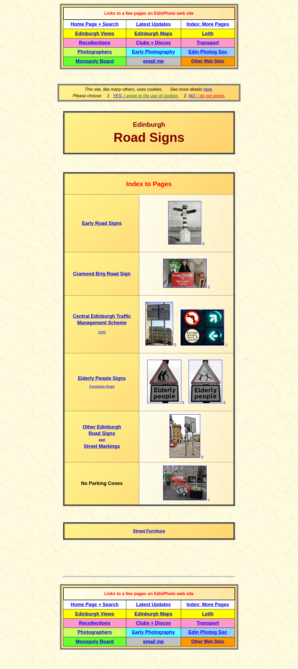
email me (153, 61)
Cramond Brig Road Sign (102, 273)
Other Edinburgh (101, 427)
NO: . (207, 95)
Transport (208, 42)
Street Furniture (149, 531)
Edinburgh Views (94, 33)
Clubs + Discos (153, 42)
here (207, 89)
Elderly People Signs (102, 378)
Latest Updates (153, 24)
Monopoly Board (95, 61)
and (102, 440)
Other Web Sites (207, 61)
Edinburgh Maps (154, 33)
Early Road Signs (102, 223)
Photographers (94, 52)
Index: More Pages (207, 24)
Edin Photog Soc (207, 52)
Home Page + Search (95, 24)
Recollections (94, 42)
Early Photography (153, 52)
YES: (145, 95)
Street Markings (102, 446)
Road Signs (101, 433)
